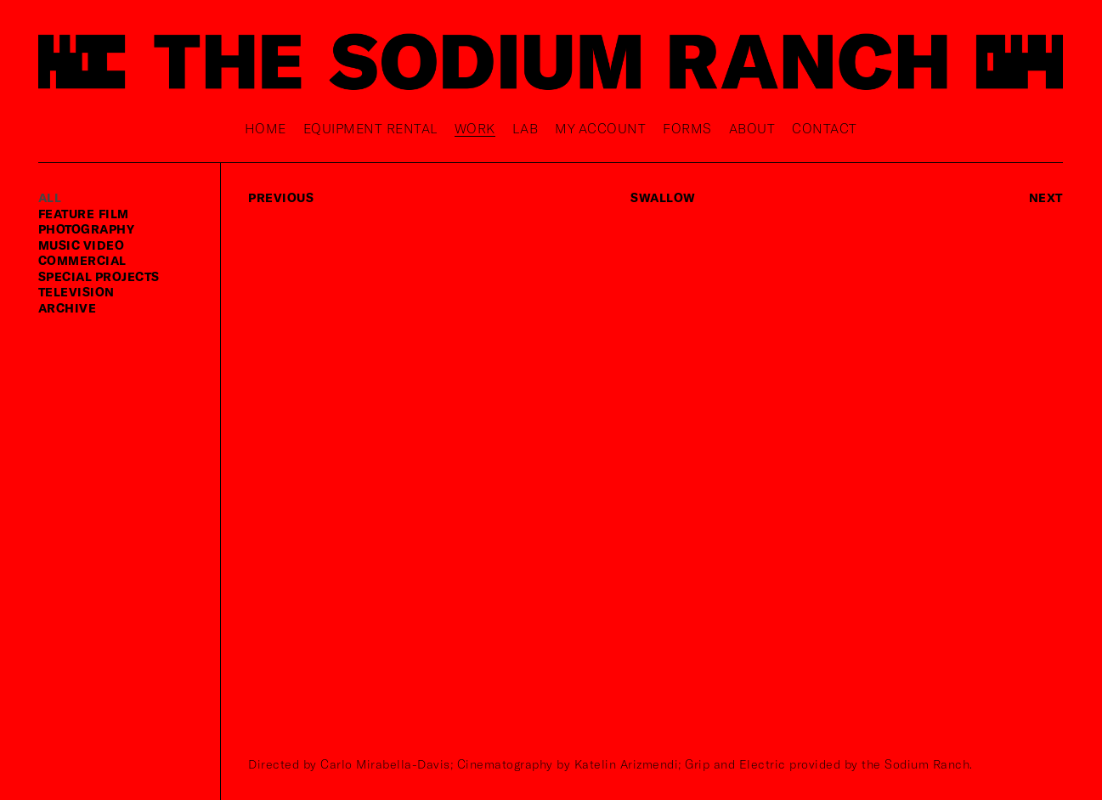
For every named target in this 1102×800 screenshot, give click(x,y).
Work (475, 128)
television (76, 292)
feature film (83, 213)
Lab (525, 128)
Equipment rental (370, 128)
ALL (50, 197)
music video (81, 245)
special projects (99, 276)
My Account (600, 128)
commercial (82, 260)
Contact (824, 128)
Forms (687, 128)
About (752, 128)
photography (86, 229)
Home (265, 128)
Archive (67, 308)
